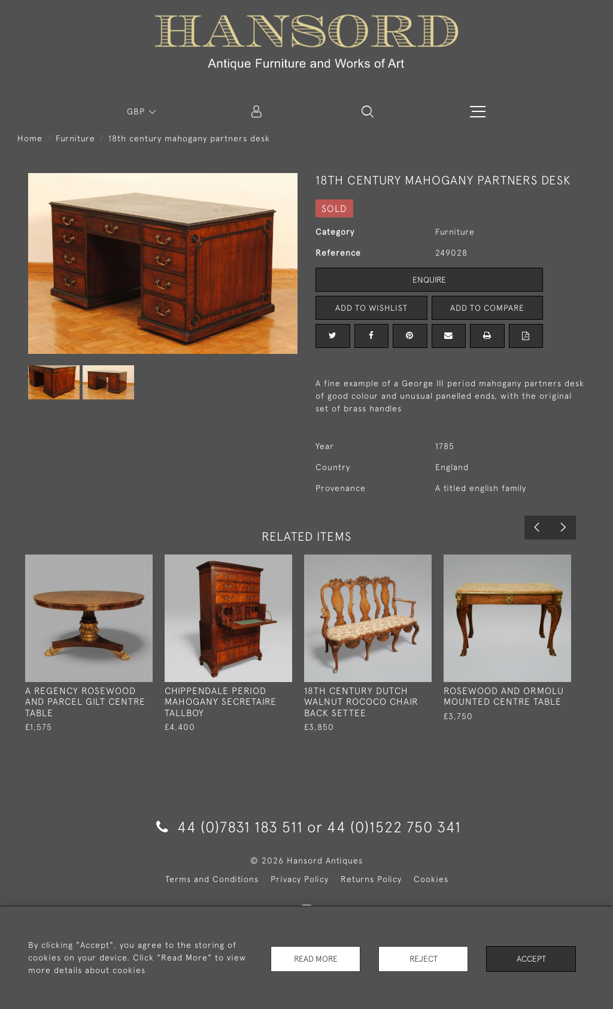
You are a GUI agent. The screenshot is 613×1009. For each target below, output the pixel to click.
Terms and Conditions (212, 879)
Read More (315, 957)
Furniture (75, 138)
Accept (531, 957)
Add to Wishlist (371, 308)
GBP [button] (137, 111)
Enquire (429, 279)
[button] (367, 111)
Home (30, 138)
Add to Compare (487, 308)
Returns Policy (371, 879)
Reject (423, 957)
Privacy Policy (300, 879)
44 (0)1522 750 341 (394, 826)
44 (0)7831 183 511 (229, 826)
